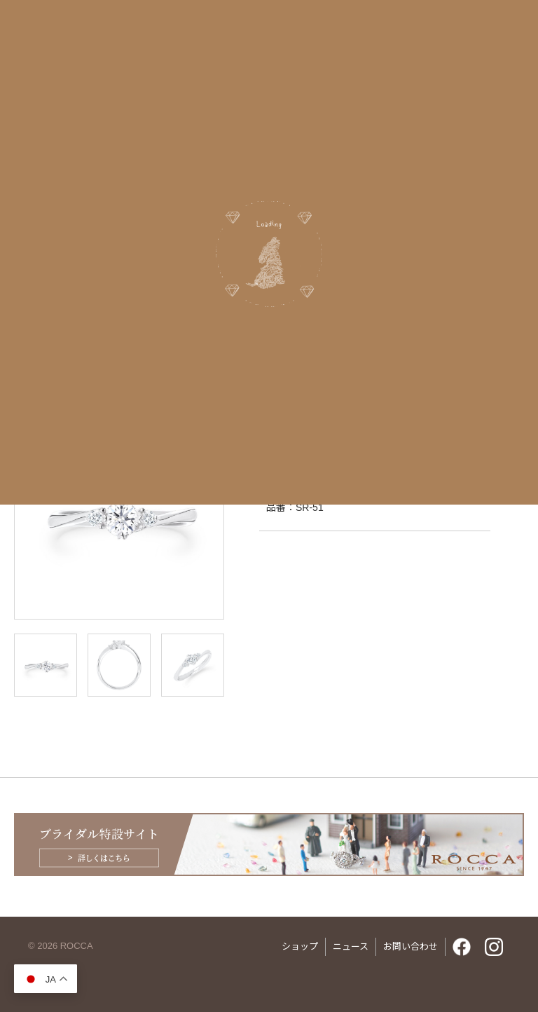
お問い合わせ (410, 946)
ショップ (300, 946)
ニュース (350, 946)
